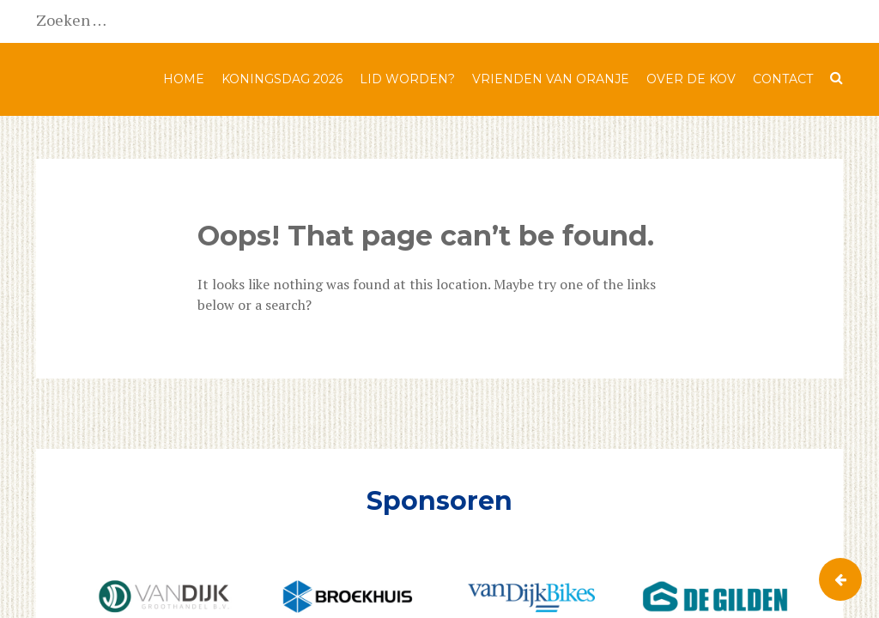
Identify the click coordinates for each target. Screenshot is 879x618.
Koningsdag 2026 (282, 79)
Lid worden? (407, 79)
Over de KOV (691, 79)
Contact (783, 79)
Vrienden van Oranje (550, 79)
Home (183, 79)
